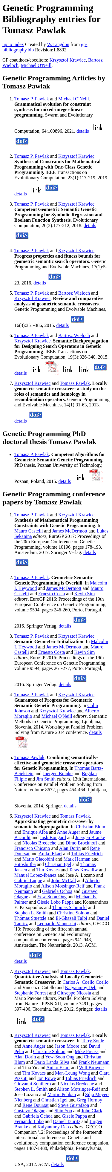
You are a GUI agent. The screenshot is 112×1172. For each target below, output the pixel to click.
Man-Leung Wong (72, 1072)
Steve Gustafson (73, 1105)
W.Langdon (58, 44)
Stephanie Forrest (31, 992)
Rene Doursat (35, 1105)
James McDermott (70, 530)
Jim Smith (46, 778)
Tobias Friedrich (86, 853)
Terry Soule (93, 1040)
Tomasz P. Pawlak (31, 98)
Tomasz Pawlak (75, 383)
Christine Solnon (73, 912)
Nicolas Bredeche (39, 842)
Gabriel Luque (28, 880)
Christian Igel (58, 864)
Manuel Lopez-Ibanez (35, 875)
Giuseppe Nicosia (74, 992)
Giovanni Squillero (32, 1083)
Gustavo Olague (29, 1110)
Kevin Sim (84, 593)
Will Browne (91, 1067)
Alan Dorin (70, 848)
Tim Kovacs (47, 869)
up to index (13, 44)
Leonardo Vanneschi (56, 923)
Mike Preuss (87, 1051)
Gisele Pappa (74, 1116)
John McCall (63, 880)
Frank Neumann (94, 1062)
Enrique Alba (35, 832)
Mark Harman (76, 859)
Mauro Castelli (28, 530)
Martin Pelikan (61, 1094)
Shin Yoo (63, 1110)
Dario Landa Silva (51, 1062)
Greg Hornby (89, 1099)
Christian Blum (90, 826)
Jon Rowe (46, 1078)
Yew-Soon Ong (52, 896)
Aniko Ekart (50, 853)
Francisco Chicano (32, 848)
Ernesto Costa (51, 593)
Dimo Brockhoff (81, 842)
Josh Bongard (53, 837)
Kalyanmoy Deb (80, 987)
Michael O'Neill (36, 65)
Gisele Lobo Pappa (55, 902)
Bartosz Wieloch (74, 293)
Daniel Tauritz (66, 1121)
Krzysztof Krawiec (68, 59)
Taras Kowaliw (83, 869)
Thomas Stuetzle (30, 918)
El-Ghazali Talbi (71, 918)
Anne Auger (68, 832)
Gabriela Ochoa (57, 891)
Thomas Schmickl (69, 907)
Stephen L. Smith (31, 912)
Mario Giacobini (38, 859)
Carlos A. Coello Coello (85, 982)
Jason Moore (67, 1046)
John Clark (91, 1110)
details (82, 131)
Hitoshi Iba (25, 864)
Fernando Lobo (29, 1121)
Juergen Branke (58, 773)
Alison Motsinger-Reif (63, 885)
